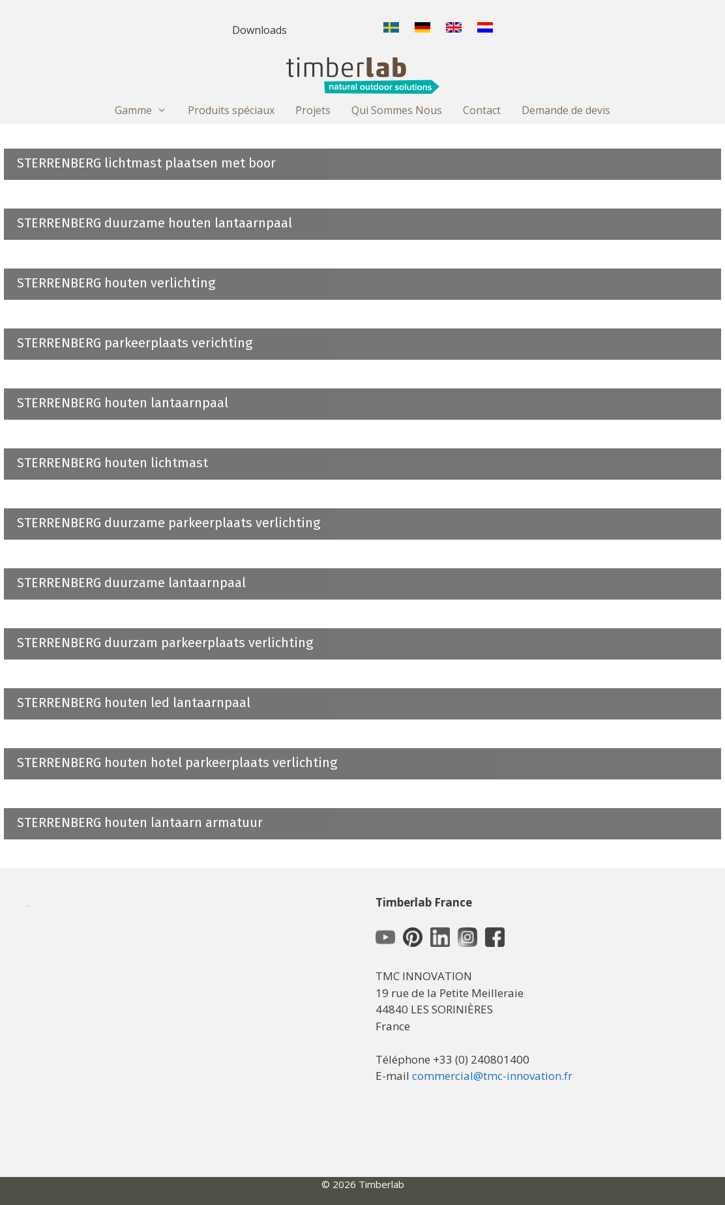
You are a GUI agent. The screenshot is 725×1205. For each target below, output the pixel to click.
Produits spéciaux (231, 110)
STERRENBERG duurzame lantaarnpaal (131, 582)
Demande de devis (566, 110)
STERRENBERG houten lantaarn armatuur (140, 822)
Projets (313, 110)
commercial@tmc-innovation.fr (492, 1075)
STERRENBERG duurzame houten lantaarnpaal (154, 223)
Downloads (259, 30)
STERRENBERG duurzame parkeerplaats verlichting (168, 522)
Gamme (146, 110)
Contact (482, 110)
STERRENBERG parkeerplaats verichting (134, 343)
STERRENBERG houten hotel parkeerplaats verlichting (177, 762)
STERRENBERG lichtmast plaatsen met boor (146, 163)
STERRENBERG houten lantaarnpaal (122, 403)
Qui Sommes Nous (396, 110)
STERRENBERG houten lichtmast (112, 463)
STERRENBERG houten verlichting (116, 283)
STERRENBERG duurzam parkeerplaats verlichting (165, 642)
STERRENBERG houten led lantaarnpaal (133, 702)
